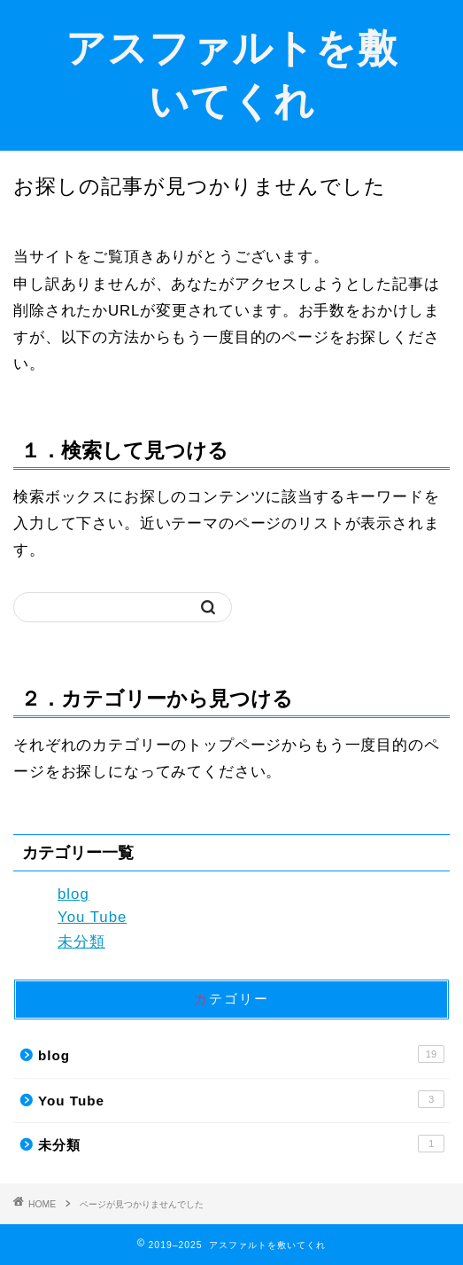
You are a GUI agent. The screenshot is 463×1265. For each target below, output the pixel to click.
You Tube (92, 917)
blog (73, 894)
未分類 (81, 941)
